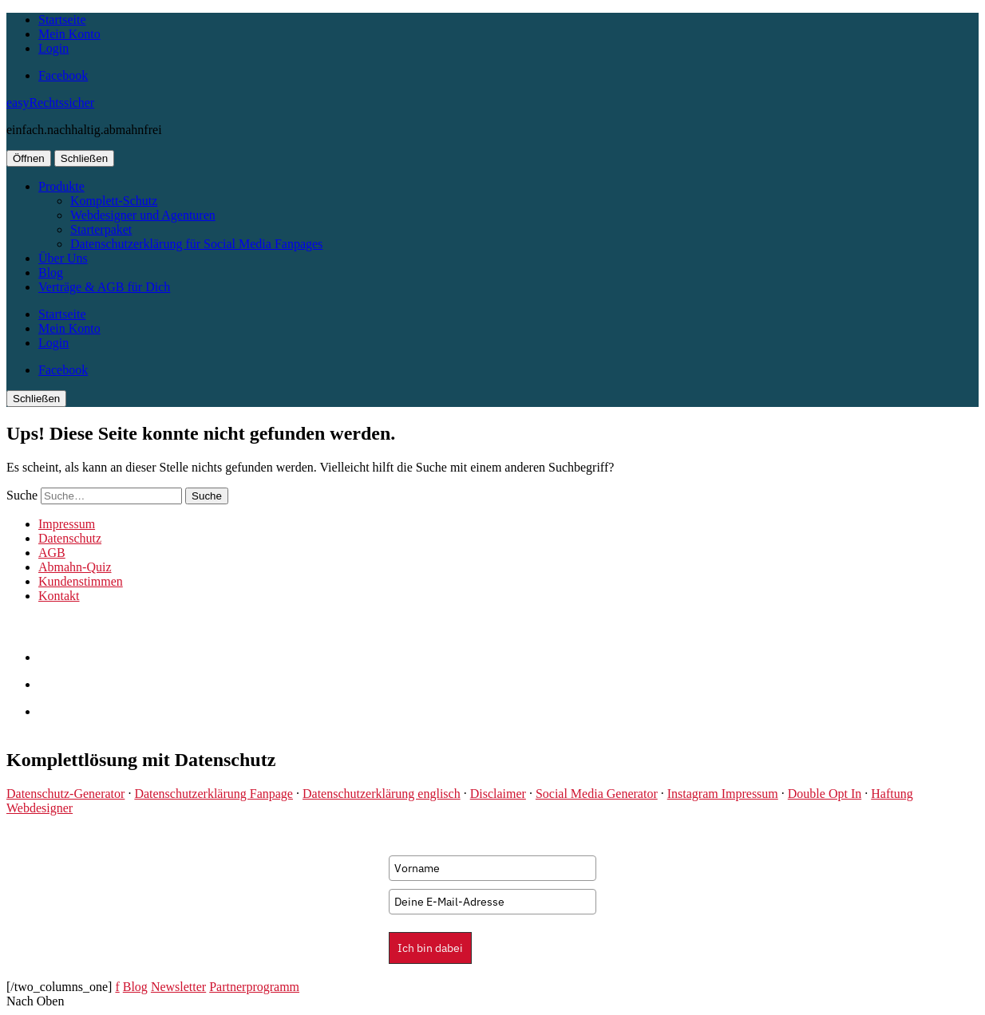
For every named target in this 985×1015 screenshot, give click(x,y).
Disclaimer (498, 793)
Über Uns (63, 258)
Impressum (66, 524)
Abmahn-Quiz (75, 567)
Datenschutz (69, 538)
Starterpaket (101, 229)
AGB (51, 552)
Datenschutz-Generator (65, 793)
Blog (50, 272)
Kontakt (59, 595)
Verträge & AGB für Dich (104, 287)
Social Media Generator (597, 793)
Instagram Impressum (722, 793)
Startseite (62, 19)
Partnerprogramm (254, 986)
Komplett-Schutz (113, 200)
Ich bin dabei (430, 948)
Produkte (61, 186)
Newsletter (178, 986)
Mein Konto (69, 34)
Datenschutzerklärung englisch (382, 793)
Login (53, 48)
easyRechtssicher (50, 102)
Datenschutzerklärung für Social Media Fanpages (196, 244)
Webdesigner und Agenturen (143, 215)
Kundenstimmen (80, 581)
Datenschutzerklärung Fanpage (213, 793)
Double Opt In (824, 793)
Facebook (63, 75)
